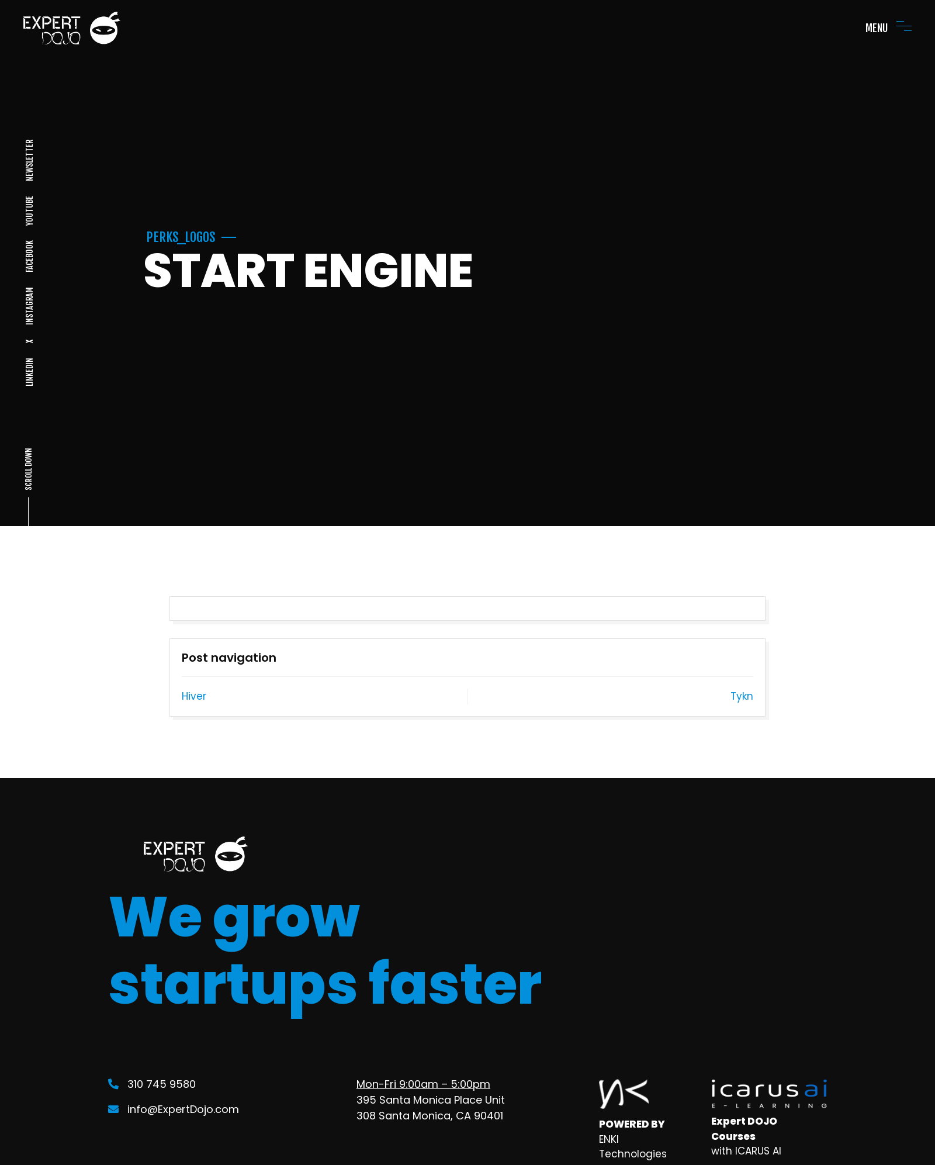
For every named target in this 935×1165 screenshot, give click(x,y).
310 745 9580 (152, 1084)
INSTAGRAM (29, 306)
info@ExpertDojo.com (173, 1109)
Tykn (741, 696)
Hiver (194, 696)
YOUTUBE (29, 211)
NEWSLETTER (29, 160)
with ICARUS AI (746, 1151)
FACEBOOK (29, 256)
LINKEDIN (29, 372)
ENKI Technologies (633, 1146)
